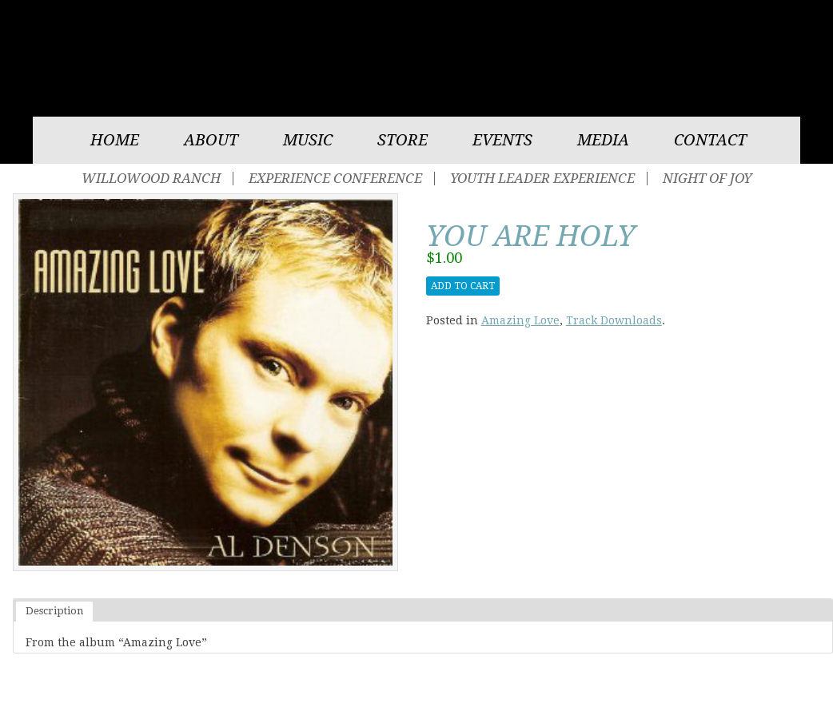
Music (308, 140)
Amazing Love (520, 320)
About (211, 140)
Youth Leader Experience (542, 178)
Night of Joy (707, 178)
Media (603, 140)
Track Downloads (614, 320)
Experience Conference (335, 178)
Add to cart (463, 286)
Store (402, 140)
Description (54, 611)
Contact (710, 140)
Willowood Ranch (151, 178)
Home (114, 140)
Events (502, 140)
